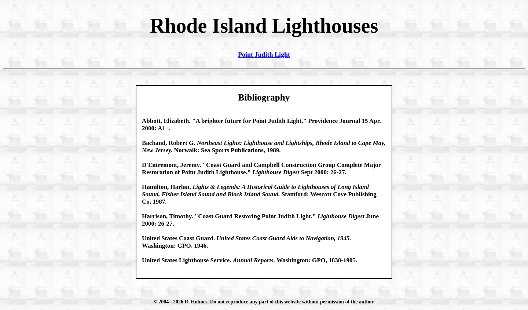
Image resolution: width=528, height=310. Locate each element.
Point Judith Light (264, 54)
